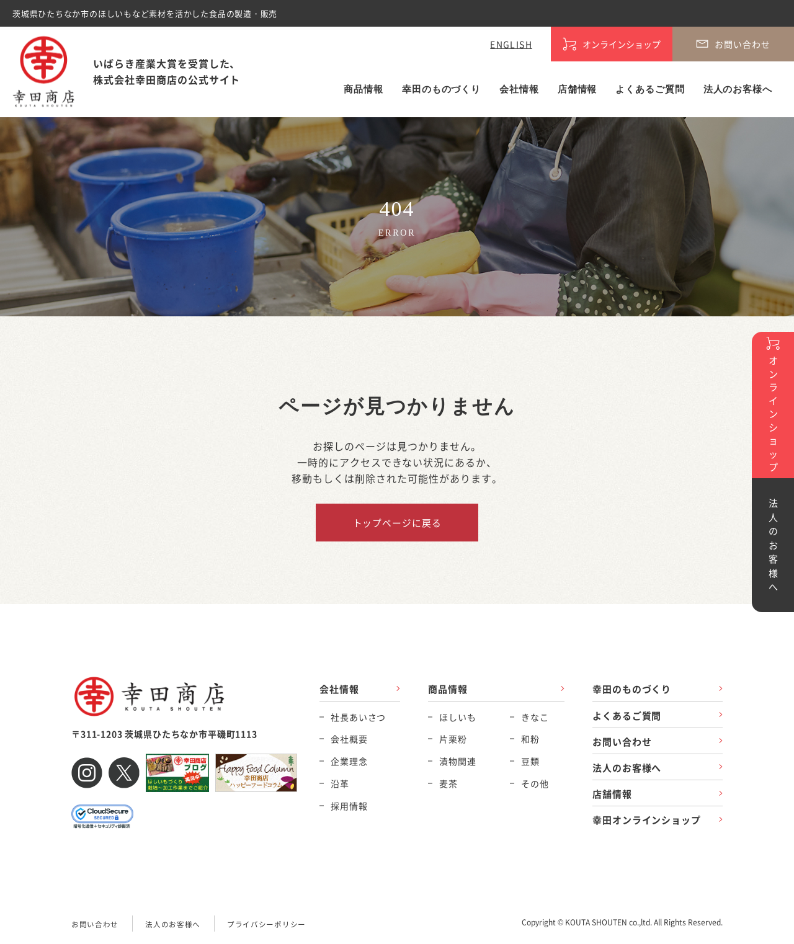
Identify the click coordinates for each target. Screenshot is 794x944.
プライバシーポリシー (266, 924)
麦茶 (448, 783)
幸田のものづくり (441, 89)
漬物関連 (457, 761)
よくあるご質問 (649, 89)
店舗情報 (577, 89)
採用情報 (349, 805)
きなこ (535, 717)
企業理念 (349, 761)
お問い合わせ (621, 741)
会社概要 (349, 739)
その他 (535, 783)
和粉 (530, 739)
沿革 (340, 783)
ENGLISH (511, 44)
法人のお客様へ (737, 89)
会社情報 (519, 89)
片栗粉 (453, 739)
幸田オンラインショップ (646, 820)
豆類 (530, 761)
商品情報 (363, 89)
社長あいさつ (358, 717)
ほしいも (457, 717)
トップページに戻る (396, 522)
